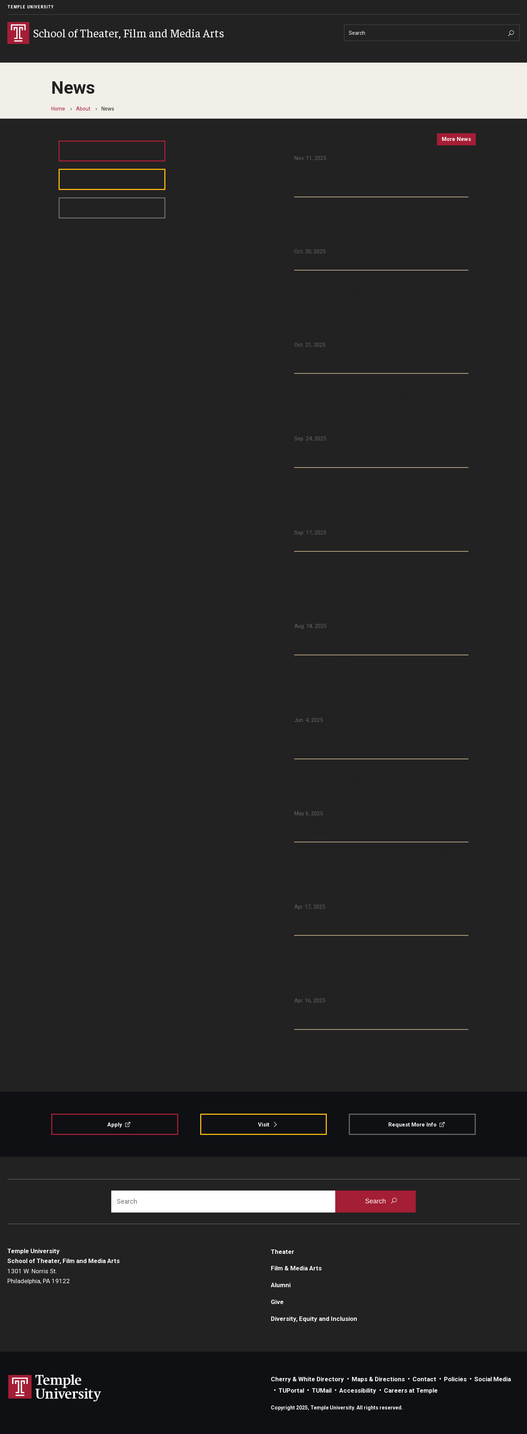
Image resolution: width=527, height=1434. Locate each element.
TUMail (322, 1390)
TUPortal (291, 1390)
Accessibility (357, 1390)
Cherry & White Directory (307, 1379)
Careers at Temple (411, 1390)
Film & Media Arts (296, 1268)
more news (456, 139)
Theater (282, 1251)
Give (277, 1302)
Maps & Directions (378, 1379)
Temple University (30, 7)
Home (58, 109)
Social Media (492, 1379)
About (83, 109)
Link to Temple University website (54, 1388)
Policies (455, 1379)
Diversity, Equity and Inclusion (314, 1318)
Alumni (281, 1285)
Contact (424, 1379)
